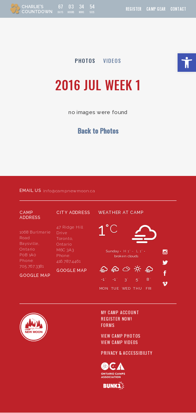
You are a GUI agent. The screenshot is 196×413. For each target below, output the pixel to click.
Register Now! (116, 318)
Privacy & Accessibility (126, 353)
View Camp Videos (119, 342)
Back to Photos (98, 130)
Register (134, 9)
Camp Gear (156, 9)
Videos (112, 60)
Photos (85, 60)
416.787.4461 (68, 261)
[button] (187, 62)
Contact (178, 9)
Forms (107, 325)
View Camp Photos (121, 335)
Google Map (34, 275)
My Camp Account (120, 312)
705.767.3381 (31, 266)
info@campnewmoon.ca (69, 190)
